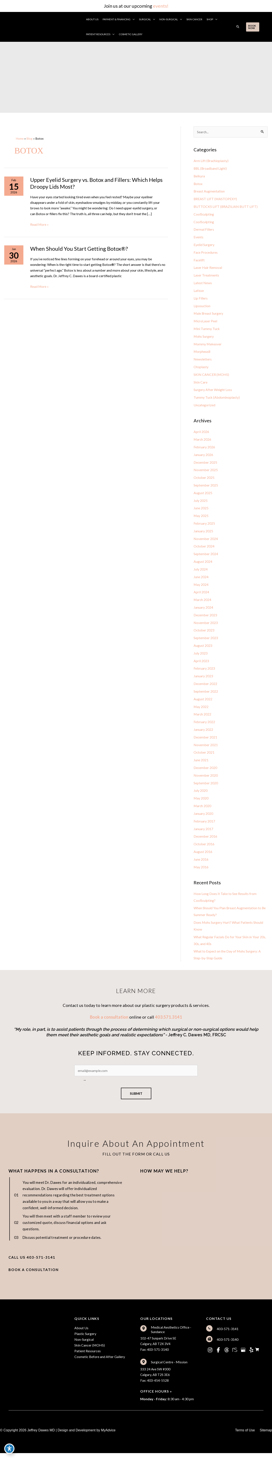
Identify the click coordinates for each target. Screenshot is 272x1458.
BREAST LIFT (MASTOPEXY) (215, 199)
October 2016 (204, 848)
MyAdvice (108, 1435)
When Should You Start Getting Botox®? (79, 249)
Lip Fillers (201, 299)
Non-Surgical (84, 1344)
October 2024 (204, 548)
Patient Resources (87, 1356)
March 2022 (203, 717)
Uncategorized (204, 406)
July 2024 (201, 571)
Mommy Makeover (208, 345)
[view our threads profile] (226, 1354)
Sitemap (265, 1435)
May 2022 (201, 710)
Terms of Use (245, 1435)
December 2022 (205, 687)
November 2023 (206, 625)
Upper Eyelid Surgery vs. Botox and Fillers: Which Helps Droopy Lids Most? (97, 183)
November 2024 (206, 541)
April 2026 (201, 433)
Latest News (203, 284)
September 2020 (206, 786)
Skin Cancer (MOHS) (89, 1350)
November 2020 (206, 779)
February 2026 (204, 449)
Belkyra (199, 176)
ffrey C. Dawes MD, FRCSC (199, 1039)
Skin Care (200, 383)
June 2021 (201, 763)
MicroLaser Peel (206, 322)
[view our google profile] (243, 1354)
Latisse (199, 291)
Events (198, 238)
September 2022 (206, 694)
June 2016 (201, 863)
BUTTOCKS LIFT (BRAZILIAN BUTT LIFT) (226, 207)
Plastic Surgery (85, 1338)
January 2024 (203, 610)
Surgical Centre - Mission (169, 1367)
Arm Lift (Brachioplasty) (211, 161)
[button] (133, 19)
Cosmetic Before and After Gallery (99, 1362)
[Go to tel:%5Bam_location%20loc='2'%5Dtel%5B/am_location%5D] (235, 1333)
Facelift (199, 261)
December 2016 (205, 840)
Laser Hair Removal (208, 268)
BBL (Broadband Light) (210, 169)
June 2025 (201, 510)
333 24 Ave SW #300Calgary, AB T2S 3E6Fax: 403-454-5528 (155, 1379)
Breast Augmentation (209, 192)
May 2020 (201, 802)
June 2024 (201, 579)
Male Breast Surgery (209, 314)
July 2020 (201, 794)
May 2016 (201, 871)
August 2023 (203, 648)
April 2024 (201, 594)
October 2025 (204, 479)
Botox (198, 184)
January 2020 (203, 817)
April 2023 (201, 664)
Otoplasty (201, 368)
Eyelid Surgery (204, 245)
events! (161, 6)
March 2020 (203, 809)
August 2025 (203, 495)
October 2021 (204, 756)
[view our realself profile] (235, 1354)
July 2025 (201, 502)
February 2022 (204, 725)
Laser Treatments (206, 276)
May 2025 (201, 518)
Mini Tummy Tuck (207, 330)
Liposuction (202, 307)
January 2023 (203, 679)
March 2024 (203, 602)
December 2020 (205, 771)
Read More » (39, 225)
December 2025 (205, 464)
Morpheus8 (202, 353)
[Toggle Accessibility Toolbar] (9, 1449)
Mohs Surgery (204, 337)
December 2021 (205, 740)
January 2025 (203, 533)
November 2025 (206, 472)
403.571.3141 (168, 1021)
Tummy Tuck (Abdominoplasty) (217, 399)
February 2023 (204, 671)
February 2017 (204, 825)
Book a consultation (109, 1021)
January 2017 (203, 832)
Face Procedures (206, 253)
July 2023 (201, 656)
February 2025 (204, 525)
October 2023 (204, 633)
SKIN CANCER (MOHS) (211, 376)
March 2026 (203, 441)
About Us (81, 1333)
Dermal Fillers (204, 230)
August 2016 (203, 855)
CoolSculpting (204, 215)
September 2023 (206, 641)
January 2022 (203, 733)
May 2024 (201, 587)
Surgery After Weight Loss (213, 391)
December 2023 (205, 617)
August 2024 (203, 564)
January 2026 (203, 456)
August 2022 (203, 702)
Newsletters (203, 360)
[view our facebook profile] (218, 1354)
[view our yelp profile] (251, 1354)
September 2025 (206, 487)
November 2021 (206, 748)
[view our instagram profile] (210, 1354)
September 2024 (206, 556)
